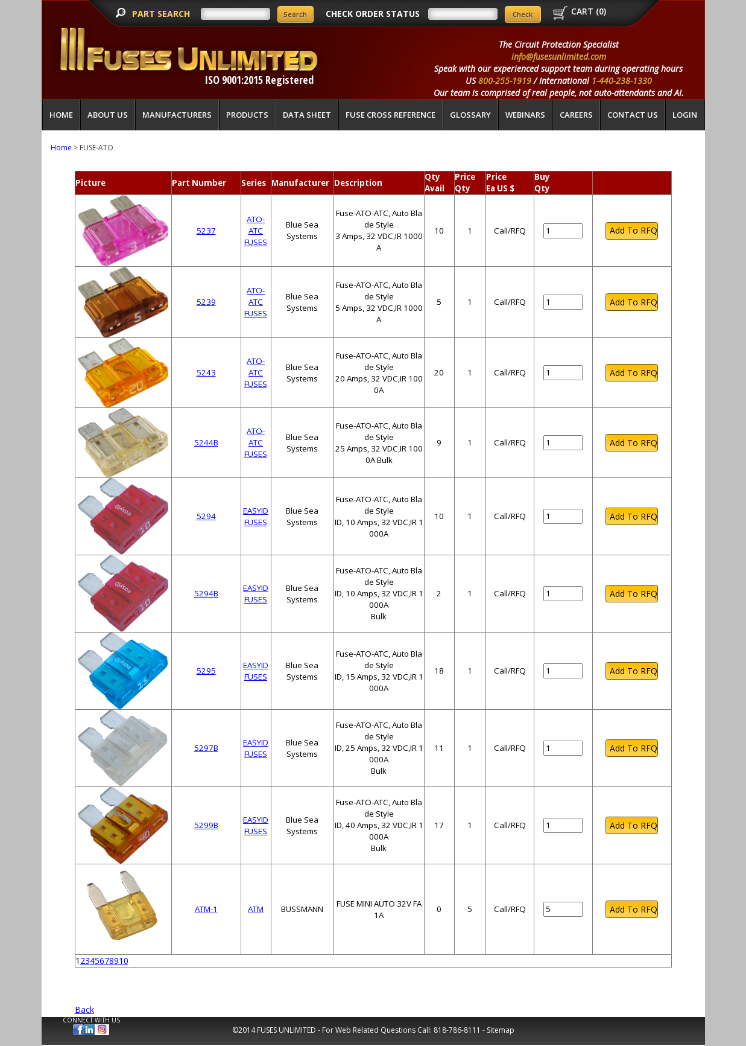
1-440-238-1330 (622, 80)
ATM (256, 909)
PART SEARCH (162, 13)
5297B (206, 747)
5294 (206, 516)
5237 (206, 230)
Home (61, 114)
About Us (107, 114)
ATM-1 (206, 909)
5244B (206, 442)
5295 (206, 670)
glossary (470, 114)
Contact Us (632, 114)
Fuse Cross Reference (390, 114)
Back (84, 1009)
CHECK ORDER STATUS (373, 13)
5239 (206, 301)
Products (247, 114)
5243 (206, 372)
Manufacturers (177, 114)
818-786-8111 (457, 1030)
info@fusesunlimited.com (558, 56)
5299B (206, 825)
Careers (576, 114)
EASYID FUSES (255, 516)
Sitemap (500, 1030)
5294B (206, 593)
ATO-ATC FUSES (255, 230)
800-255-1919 (504, 80)
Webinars (525, 114)
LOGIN (684, 114)
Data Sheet (307, 114)
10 (123, 960)
